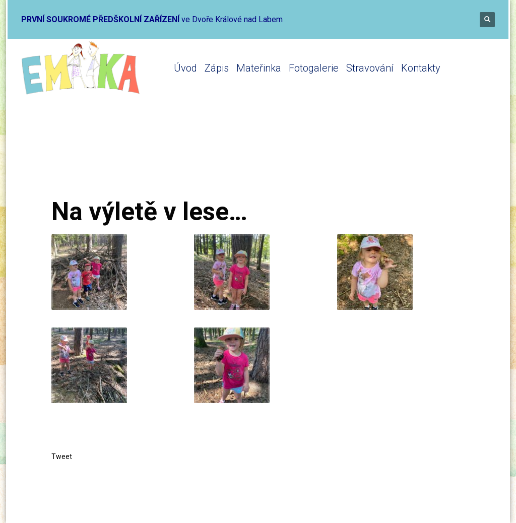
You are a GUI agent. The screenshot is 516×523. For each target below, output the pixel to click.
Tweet (61, 456)
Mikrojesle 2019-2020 (187, 157)
